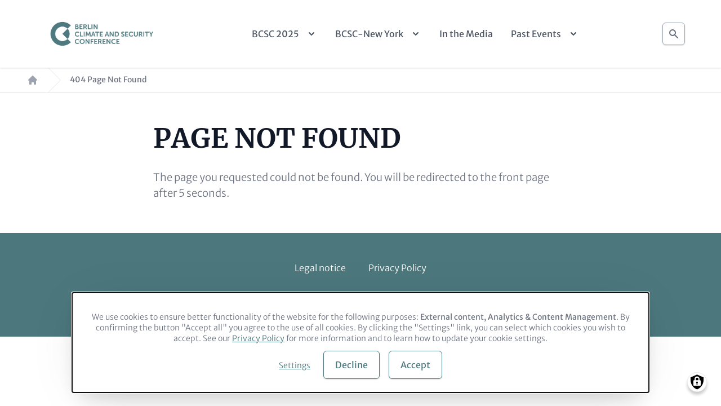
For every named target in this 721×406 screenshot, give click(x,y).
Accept (415, 364)
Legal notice (320, 267)
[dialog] (360, 342)
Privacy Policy (397, 267)
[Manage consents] (697, 382)
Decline (351, 364)
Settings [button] (294, 365)
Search (673, 30)
